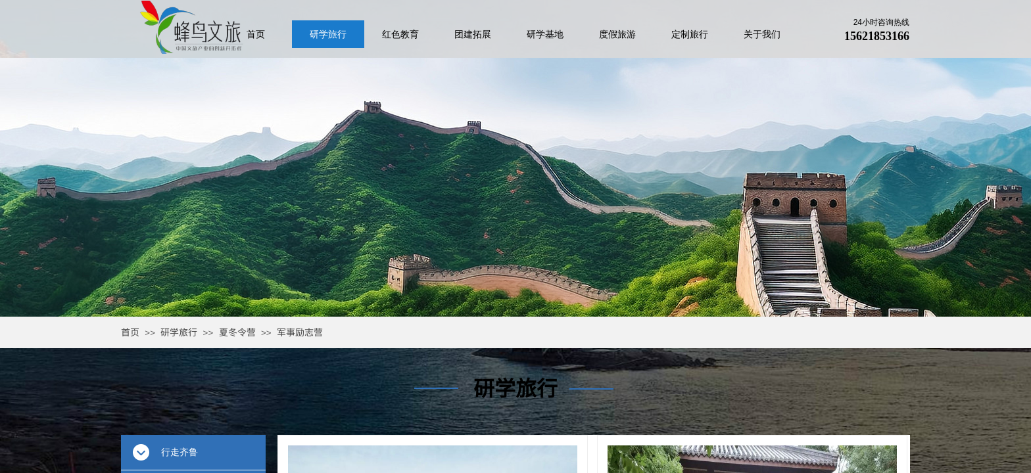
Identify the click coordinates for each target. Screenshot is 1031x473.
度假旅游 (617, 34)
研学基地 (545, 34)
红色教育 (400, 34)
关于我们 (762, 34)
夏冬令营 (237, 331)
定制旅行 (689, 34)
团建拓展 (472, 34)
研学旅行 (178, 331)
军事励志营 (300, 331)
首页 (130, 331)
